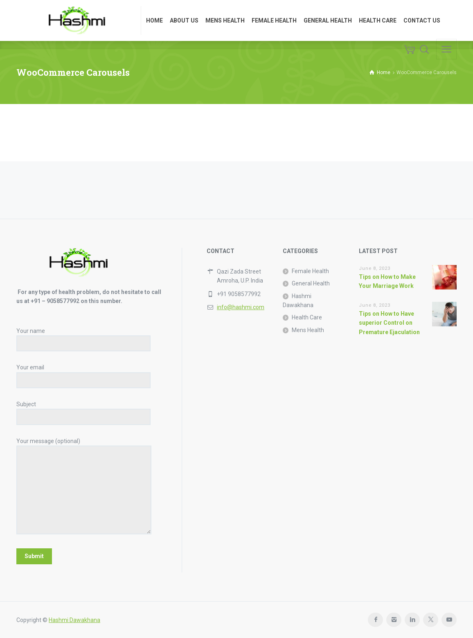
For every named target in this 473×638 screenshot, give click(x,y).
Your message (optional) (83, 487)
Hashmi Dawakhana (298, 300)
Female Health (310, 271)
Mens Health (308, 330)
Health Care (307, 317)
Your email (83, 373)
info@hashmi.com (240, 307)
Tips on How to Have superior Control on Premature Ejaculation (389, 322)
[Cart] (409, 49)
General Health (311, 283)
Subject (83, 410)
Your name (83, 337)
